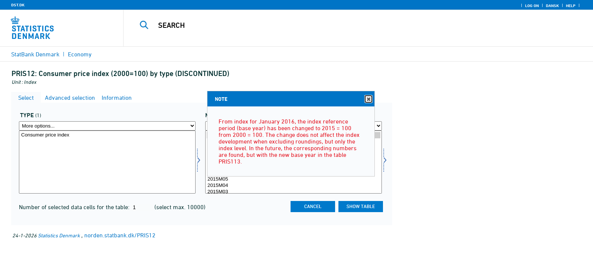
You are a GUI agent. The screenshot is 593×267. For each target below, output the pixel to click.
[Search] (340, 25)
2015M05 (293, 179)
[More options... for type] (107, 126)
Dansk (552, 5)
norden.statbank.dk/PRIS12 (119, 235)
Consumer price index (107, 135)
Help (571, 5)
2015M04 (293, 185)
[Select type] (107, 162)
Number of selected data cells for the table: (75, 207)
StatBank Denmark (35, 54)
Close (368, 99)
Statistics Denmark (59, 235)
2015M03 (293, 192)
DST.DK (17, 4)
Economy (80, 54)
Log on (532, 5)
